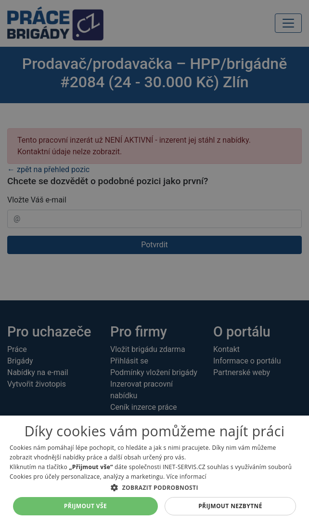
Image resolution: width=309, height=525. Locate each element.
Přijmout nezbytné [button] (230, 506)
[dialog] (154, 470)
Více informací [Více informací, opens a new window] (186, 476)
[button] (154, 487)
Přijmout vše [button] (85, 506)
